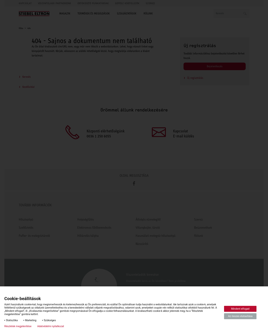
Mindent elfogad (240, 308)
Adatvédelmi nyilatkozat (50, 326)
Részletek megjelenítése (18, 326)
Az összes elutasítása (240, 316)
